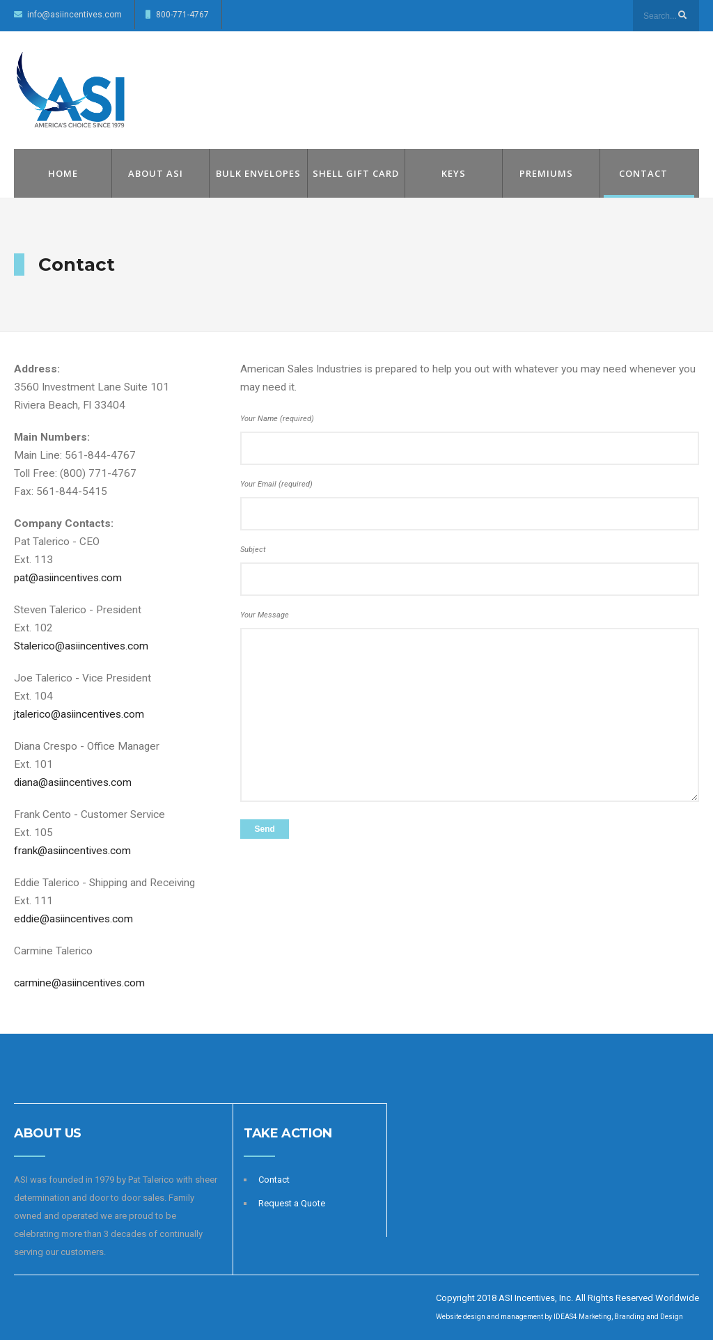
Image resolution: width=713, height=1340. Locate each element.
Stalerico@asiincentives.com (81, 646)
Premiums (546, 173)
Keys (453, 173)
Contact (643, 173)
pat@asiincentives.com (68, 578)
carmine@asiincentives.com (79, 983)
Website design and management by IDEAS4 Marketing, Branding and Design (559, 1317)
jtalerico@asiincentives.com (79, 714)
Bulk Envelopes (258, 173)
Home (63, 173)
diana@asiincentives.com (73, 782)
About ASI (155, 173)
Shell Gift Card (356, 173)
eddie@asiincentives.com (73, 919)
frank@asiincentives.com (72, 850)
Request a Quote (291, 1203)
